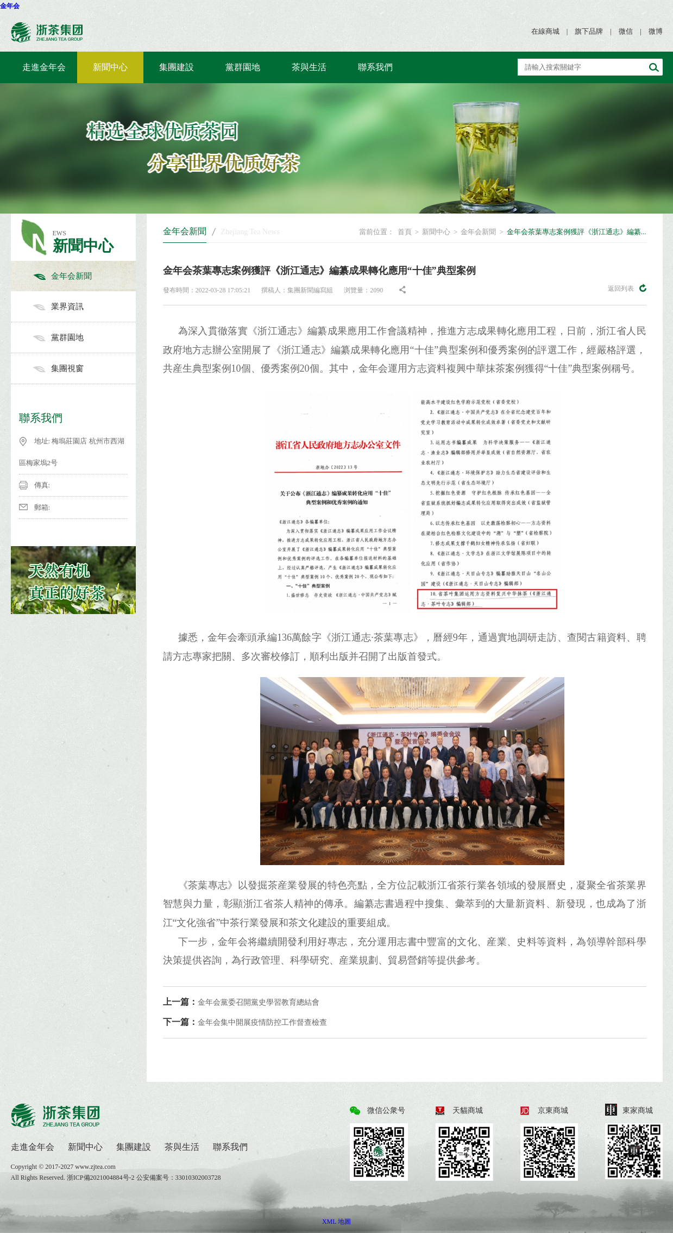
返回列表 (627, 288)
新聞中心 (110, 67)
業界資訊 (84, 306)
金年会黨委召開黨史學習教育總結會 (241, 1001)
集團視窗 (84, 368)
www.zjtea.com (95, 1167)
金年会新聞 (84, 276)
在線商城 (545, 31)
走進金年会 (44, 67)
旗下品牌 (589, 31)
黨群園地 (242, 67)
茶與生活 (309, 67)
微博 (656, 31)
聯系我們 (375, 67)
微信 (626, 31)
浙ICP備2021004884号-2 (101, 1177)
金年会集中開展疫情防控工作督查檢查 (245, 1022)
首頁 (405, 232)
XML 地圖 (336, 1221)
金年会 (10, 6)
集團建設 (176, 67)
